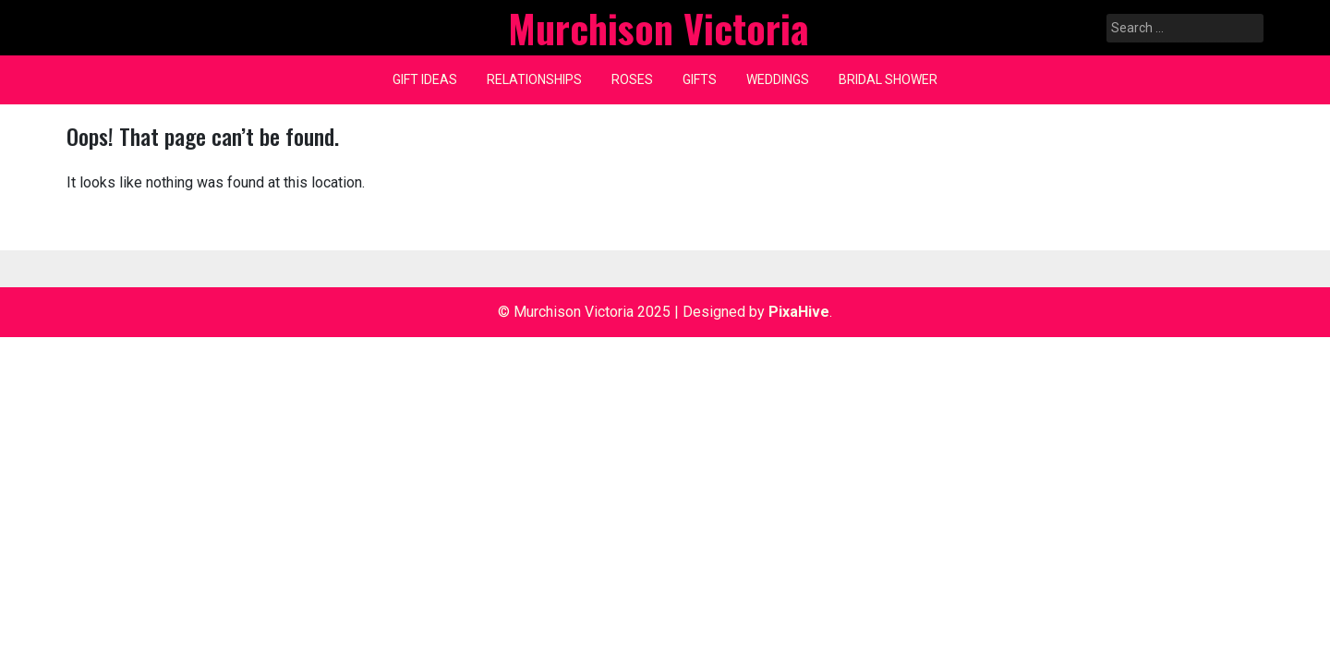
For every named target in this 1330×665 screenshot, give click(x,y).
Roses (632, 79)
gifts (700, 79)
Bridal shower (888, 79)
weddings (777, 79)
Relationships (534, 79)
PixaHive (798, 311)
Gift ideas (425, 79)
